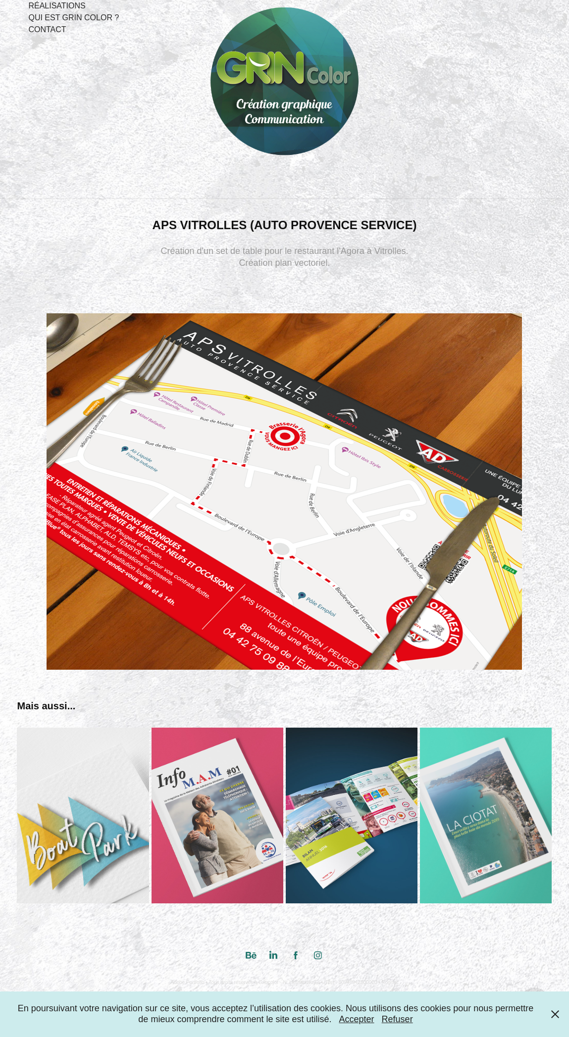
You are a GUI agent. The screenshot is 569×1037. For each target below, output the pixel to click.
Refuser (397, 1019)
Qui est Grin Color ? (73, 17)
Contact (47, 29)
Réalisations (56, 5)
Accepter (356, 1019)
